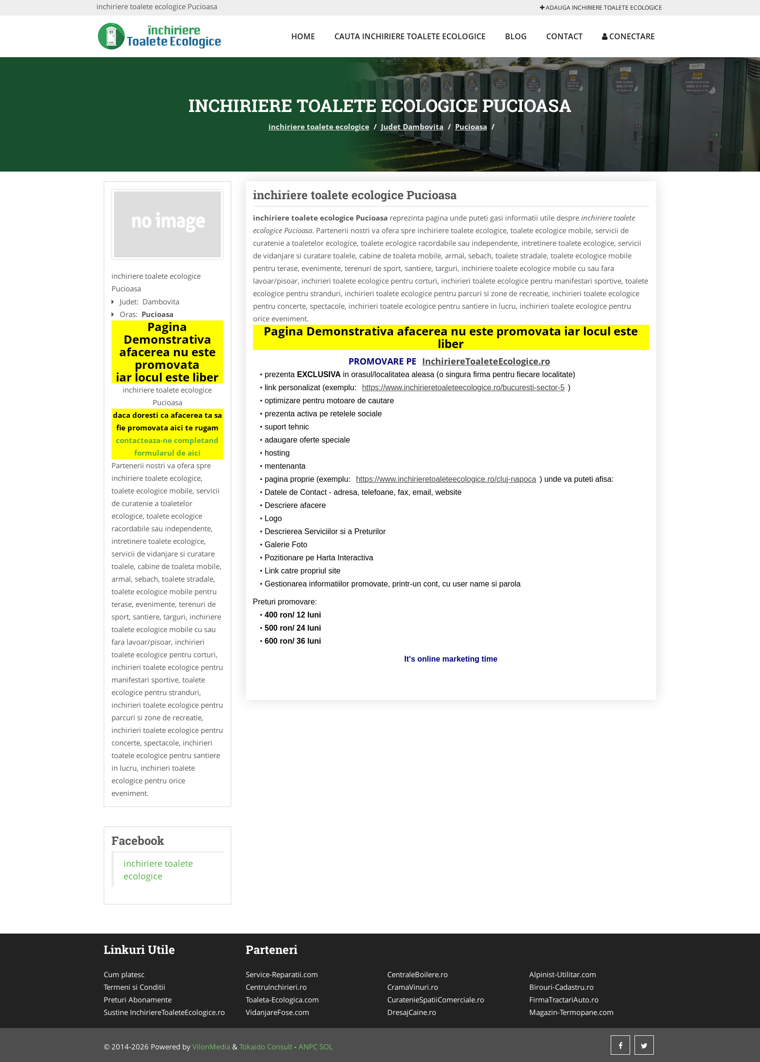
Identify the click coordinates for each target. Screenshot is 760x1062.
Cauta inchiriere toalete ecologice (410, 36)
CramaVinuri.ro (412, 987)
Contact (564, 36)
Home (303, 36)
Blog (516, 36)
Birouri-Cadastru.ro (561, 987)
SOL (326, 1046)
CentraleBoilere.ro (417, 974)
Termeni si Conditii (134, 987)
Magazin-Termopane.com (571, 1012)
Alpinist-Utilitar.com (562, 974)
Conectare (628, 36)
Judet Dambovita (412, 126)
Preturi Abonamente (138, 999)
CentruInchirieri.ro (276, 987)
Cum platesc (124, 974)
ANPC (308, 1046)
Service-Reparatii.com (282, 974)
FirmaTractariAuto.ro (564, 999)
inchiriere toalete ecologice (319, 126)
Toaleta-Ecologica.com (282, 999)
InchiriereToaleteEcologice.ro (486, 361)
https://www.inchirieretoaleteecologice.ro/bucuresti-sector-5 (463, 387)
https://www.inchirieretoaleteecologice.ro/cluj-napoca (446, 479)
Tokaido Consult (265, 1046)
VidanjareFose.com (277, 1012)
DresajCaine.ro (411, 1012)
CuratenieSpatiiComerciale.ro (435, 999)
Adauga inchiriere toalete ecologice (601, 7)
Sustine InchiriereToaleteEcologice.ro (164, 1012)
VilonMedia (211, 1046)
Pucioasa (471, 126)
